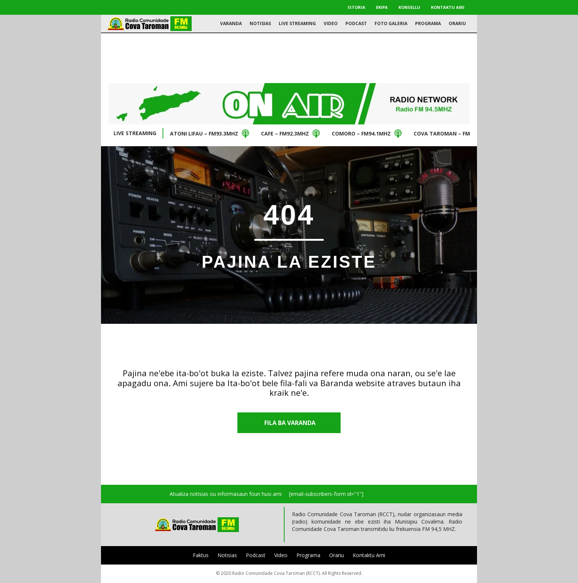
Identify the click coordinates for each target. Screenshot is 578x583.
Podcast (255, 555)
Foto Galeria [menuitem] (391, 23)
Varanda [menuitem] (231, 23)
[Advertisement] (289, 57)
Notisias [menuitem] (260, 23)
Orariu (336, 555)
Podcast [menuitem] (356, 23)
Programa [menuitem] (428, 23)
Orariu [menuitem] (457, 23)
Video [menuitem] (331, 23)
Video (281, 555)
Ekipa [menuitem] (382, 7)
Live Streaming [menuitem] (297, 23)
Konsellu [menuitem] (409, 7)
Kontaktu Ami (369, 555)
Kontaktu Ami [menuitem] (447, 7)
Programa (308, 555)
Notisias (227, 555)
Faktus (201, 555)
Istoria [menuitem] (356, 7)
